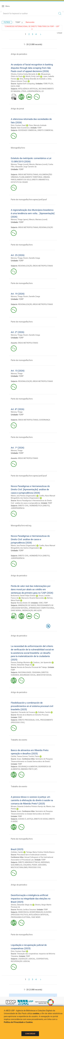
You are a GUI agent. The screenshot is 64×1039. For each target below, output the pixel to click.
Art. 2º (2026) (17, 332)
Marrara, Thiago (17, 258)
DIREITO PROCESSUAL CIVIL (29, 720)
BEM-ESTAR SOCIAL (44, 675)
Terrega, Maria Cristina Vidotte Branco (40, 852)
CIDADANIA (36, 672)
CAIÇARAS (27, 865)
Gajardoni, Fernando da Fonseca (23, 712)
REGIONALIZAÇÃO (46, 227)
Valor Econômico (23, 128)
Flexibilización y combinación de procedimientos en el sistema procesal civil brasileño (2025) (32, 706)
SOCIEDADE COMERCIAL (27, 130)
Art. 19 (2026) (17, 293)
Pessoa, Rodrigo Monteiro (20, 662)
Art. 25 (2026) (17, 255)
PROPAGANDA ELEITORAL (21, 917)
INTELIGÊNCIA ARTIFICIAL (28, 89)
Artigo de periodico (19, 54)
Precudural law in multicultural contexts (31, 855)
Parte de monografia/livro (22, 245)
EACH (13, 86)
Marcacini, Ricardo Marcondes (32, 598)
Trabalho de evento (19, 740)
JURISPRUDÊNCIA (34, 91)
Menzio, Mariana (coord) (38, 164)
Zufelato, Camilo (44, 712)
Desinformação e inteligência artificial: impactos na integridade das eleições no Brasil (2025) (31, 898)
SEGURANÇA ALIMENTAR (27, 767)
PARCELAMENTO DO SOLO (21, 180)
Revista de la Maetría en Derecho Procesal (32, 715)
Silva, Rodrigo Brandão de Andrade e (33, 79)
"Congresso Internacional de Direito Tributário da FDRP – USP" (32, 27)
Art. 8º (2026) (17, 409)
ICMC (18, 86)
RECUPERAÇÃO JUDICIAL (20, 961)
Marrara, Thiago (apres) (19, 219)
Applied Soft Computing (26, 84)
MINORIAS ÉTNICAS (32, 862)
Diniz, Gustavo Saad (18, 125)
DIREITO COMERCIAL (45, 130)
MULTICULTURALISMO (19, 867)
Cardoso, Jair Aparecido (42, 662)
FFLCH (50, 84)
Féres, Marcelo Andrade (37, 125)
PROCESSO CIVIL (34, 867)
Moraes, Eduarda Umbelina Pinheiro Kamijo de (28, 806)
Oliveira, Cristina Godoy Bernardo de (24, 74)
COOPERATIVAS (42, 959)
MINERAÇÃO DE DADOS (27, 605)
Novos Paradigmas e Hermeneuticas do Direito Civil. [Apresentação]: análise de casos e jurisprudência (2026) (30, 489)
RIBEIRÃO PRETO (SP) (29, 769)
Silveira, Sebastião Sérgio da (21, 665)
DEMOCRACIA (23, 912)
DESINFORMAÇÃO (36, 912)
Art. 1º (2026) (17, 447)
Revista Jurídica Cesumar (26, 910)
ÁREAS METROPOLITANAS (28, 174)
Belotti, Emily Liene (33, 76)
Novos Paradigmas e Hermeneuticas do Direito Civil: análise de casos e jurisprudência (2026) (30, 539)
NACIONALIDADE (24, 672)
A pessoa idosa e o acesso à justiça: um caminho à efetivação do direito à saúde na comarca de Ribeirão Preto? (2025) (32, 800)
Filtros (7, 22)
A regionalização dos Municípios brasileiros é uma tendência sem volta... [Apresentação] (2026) (32, 213)
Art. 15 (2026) (17, 370)
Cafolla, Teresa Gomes (19, 756)
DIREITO (21, 862)
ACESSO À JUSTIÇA (25, 819)
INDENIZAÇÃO (27, 610)
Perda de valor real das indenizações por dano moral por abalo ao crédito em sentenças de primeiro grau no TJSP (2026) (32, 589)
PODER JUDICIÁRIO (39, 865)
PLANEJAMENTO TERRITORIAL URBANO (34, 177)
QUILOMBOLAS (16, 865)
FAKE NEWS (35, 917)
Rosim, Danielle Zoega (31, 258)
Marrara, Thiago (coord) (20, 164)
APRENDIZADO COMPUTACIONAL (41, 608)
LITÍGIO (23, 91)
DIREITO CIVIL (23, 506)
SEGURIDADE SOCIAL (28, 675)
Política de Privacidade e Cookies (18, 1022)
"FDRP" (19, 22)
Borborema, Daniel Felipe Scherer (23, 596)
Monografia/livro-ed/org (21, 525)
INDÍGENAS (45, 862)
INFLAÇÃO (38, 610)
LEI (42, 91)
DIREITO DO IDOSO (41, 819)
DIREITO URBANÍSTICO (40, 180)
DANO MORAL (16, 610)
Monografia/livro (18, 148)
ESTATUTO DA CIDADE (19, 182)
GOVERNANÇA (44, 420)
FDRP (45, 84)
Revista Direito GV (23, 603)
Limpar (59, 33)
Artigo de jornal (17, 108)
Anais (19, 759)
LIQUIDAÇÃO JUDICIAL (26, 959)
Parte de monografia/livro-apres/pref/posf (29, 199)
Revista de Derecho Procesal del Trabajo (32, 667)
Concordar (30, 1034)
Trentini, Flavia (33, 756)
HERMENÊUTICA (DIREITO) (39, 506)
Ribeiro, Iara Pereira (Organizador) (23, 496)
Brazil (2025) (17, 849)
